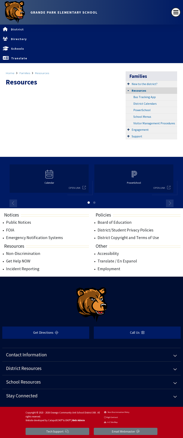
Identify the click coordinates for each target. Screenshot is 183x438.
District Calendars (145, 103)
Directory (19, 39)
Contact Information (26, 355)
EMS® (67, 420)
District (17, 29)
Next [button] (170, 203)
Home (10, 73)
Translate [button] (19, 58)
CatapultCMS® (55, 420)
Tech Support (57, 431)
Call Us (137, 332)
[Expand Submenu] (128, 84)
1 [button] (89, 202)
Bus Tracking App (144, 97)
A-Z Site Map (110, 422)
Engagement (140, 130)
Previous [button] (13, 203)
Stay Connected (22, 396)
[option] (49, 180)
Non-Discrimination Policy (116, 412)
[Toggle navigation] (176, 12)
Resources (42, 73)
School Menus (142, 116)
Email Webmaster (125, 431)
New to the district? (144, 84)
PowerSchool (142, 110)
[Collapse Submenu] (128, 90)
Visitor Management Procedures (154, 123)
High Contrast (112, 417)
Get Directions (45, 332)
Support (137, 136)
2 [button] (94, 202)
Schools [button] (17, 48)
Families (24, 73)
